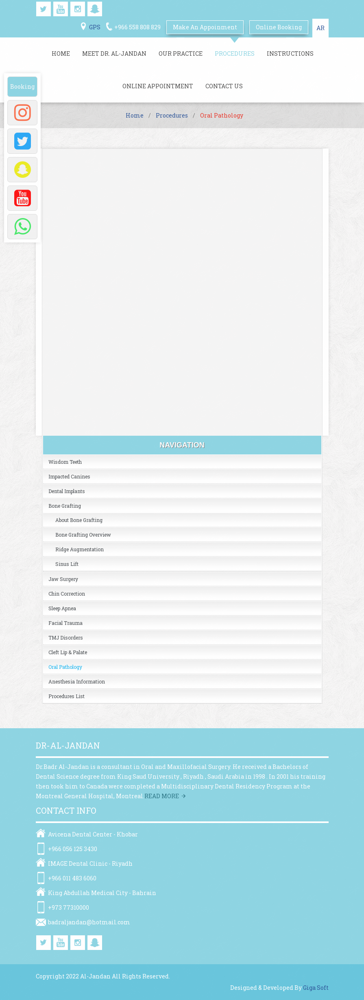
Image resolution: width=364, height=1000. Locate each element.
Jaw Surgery (63, 579)
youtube (60, 9)
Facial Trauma (65, 623)
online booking (279, 27)
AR (320, 28)
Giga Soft (316, 987)
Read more (161, 796)
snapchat (94, 9)
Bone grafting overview (83, 534)
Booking (22, 86)
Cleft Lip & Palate (67, 652)
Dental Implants (66, 491)
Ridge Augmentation (79, 549)
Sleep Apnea (62, 608)
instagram (77, 9)
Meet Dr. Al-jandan (114, 53)
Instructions (290, 53)
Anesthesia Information (76, 681)
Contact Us (224, 86)
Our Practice (181, 53)
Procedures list (66, 696)
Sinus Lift (66, 564)
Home (61, 53)
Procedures (235, 53)
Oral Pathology (65, 667)
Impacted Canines (69, 476)
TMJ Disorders (65, 637)
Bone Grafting (64, 505)
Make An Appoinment (205, 27)
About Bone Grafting (78, 520)
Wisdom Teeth (65, 462)
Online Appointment (157, 86)
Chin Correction (66, 593)
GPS (94, 27)
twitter (43, 9)
